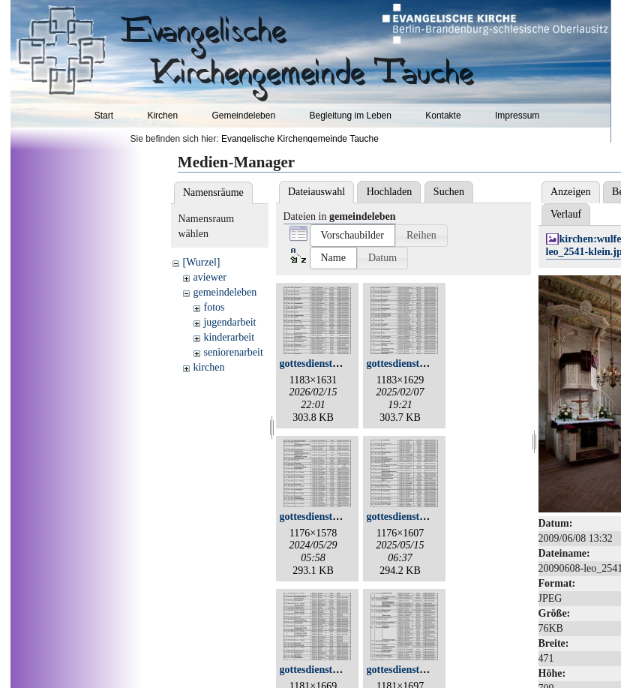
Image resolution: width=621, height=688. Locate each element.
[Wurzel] (201, 262)
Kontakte (442, 115)
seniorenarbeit (232, 352)
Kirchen (162, 115)
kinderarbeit (228, 337)
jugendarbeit (229, 322)
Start (103, 115)
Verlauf (565, 214)
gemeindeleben (224, 292)
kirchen (208, 367)
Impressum (517, 115)
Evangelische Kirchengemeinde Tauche (300, 139)
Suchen (449, 191)
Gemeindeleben (243, 115)
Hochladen (389, 191)
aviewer (209, 277)
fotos (213, 307)
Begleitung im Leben (350, 115)
